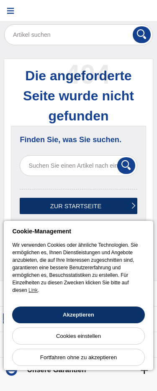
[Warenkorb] (146, 11)
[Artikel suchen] (78, 34)
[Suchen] (142, 34)
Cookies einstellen (78, 336)
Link (33, 290)
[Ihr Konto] (125, 11)
